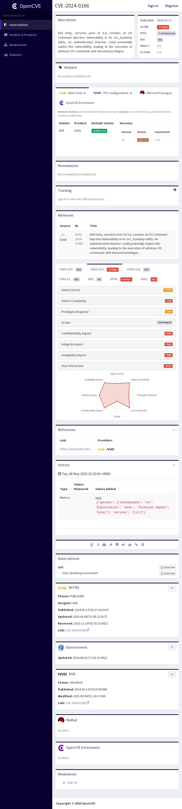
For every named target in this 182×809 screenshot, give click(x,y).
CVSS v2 (69, 279)
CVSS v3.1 (105, 269)
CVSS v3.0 (138, 269)
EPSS (121, 279)
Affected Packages (156, 93)
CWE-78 (72, 783)
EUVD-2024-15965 (79, 239)
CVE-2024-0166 (72, 5)
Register (172, 5)
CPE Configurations (113, 93)
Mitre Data (72, 93)
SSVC (149, 279)
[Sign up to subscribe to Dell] (167, 567)
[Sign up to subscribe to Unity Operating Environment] (167, 573)
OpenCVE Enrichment (76, 103)
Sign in (153, 5)
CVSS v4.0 (70, 269)
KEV (95, 279)
